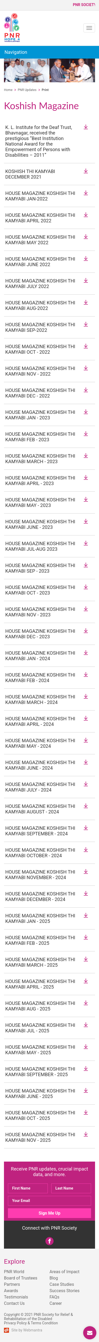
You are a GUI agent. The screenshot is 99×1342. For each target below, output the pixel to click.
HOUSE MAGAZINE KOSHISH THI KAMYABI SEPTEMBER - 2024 (40, 830)
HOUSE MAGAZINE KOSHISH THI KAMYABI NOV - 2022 (40, 371)
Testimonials (16, 1297)
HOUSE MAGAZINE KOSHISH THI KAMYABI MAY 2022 (40, 239)
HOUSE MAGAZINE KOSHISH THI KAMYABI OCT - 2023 (40, 590)
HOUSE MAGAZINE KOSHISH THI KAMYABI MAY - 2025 (40, 1049)
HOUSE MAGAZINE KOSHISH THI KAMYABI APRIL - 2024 (40, 721)
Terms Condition (44, 1323)
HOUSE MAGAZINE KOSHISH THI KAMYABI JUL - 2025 (40, 1027)
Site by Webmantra (26, 1330)
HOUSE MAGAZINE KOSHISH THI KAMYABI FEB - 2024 (40, 677)
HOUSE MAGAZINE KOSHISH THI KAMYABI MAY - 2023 (40, 502)
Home (8, 90)
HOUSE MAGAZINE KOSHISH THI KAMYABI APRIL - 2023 (40, 480)
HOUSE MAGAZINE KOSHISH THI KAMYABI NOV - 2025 (40, 1137)
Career (56, 1303)
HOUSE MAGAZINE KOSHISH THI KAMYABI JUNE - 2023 (40, 524)
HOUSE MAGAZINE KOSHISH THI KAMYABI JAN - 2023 (40, 414)
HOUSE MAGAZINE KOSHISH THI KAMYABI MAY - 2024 (40, 743)
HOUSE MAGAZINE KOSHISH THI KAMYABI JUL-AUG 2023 (40, 546)
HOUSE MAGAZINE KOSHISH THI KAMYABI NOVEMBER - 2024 (40, 874)
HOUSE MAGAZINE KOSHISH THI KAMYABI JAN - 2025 (40, 918)
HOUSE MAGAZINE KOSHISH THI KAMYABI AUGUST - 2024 (40, 808)
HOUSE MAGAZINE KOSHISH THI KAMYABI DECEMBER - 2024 (40, 896)
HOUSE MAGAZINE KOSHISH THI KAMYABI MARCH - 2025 (40, 962)
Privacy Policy (15, 1323)
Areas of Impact (64, 1271)
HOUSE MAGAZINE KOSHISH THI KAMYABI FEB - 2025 (40, 940)
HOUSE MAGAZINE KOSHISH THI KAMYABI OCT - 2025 (40, 1115)
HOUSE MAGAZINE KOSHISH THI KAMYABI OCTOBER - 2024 (40, 852)
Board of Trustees (20, 1278)
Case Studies (62, 1284)
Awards (11, 1290)
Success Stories (65, 1290)
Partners (12, 1284)
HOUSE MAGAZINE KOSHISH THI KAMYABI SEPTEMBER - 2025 (40, 1071)
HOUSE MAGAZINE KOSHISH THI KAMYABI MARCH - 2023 (40, 458)
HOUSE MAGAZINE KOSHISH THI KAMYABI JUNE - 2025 (40, 1093)
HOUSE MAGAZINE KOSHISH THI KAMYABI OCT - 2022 (40, 349)
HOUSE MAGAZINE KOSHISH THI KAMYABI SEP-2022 (40, 327)
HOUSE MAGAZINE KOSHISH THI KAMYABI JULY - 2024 (40, 787)
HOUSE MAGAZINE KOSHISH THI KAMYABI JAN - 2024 (40, 655)
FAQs (54, 1297)
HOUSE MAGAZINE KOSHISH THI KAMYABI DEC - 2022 (40, 393)
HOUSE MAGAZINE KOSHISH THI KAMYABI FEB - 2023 (40, 436)
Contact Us (14, 1303)
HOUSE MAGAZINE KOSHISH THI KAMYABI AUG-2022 (40, 305)
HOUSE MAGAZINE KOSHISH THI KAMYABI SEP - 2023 (40, 568)
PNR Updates (27, 90)
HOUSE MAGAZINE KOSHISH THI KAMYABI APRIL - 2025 (40, 984)
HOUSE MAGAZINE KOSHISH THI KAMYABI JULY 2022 (40, 283)
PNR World (14, 1271)
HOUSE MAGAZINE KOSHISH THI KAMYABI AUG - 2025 (40, 1006)
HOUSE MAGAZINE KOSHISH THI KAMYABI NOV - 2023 (40, 611)
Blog (54, 1278)
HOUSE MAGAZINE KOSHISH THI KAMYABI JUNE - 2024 (40, 765)
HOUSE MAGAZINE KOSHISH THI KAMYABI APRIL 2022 (40, 217)
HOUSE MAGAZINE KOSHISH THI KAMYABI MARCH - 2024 (40, 699)
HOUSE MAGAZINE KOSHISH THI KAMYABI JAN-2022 (40, 196)
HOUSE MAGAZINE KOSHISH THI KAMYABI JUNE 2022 (40, 261)
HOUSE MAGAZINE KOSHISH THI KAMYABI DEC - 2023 (40, 633)
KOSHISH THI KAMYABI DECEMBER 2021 (30, 174)
